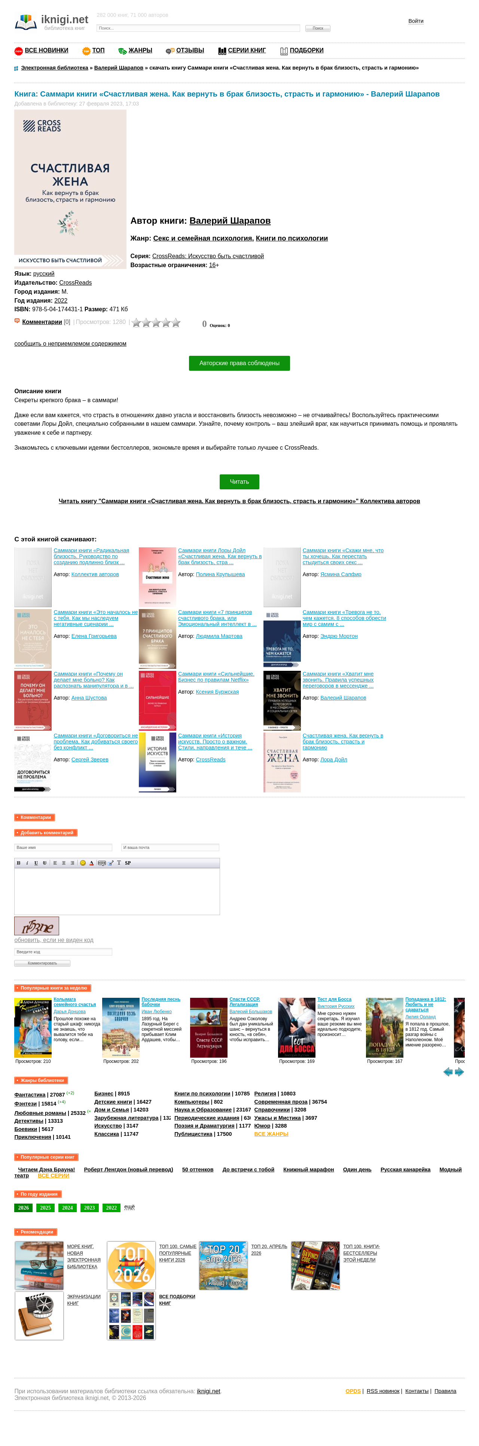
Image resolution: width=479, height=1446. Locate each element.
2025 (45, 1208)
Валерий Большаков (251, 1011)
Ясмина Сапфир (340, 574)
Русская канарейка (406, 1170)
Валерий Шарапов (230, 220)
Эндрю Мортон (339, 636)
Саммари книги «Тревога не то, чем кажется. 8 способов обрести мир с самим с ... (344, 618)
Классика (106, 1134)
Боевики (25, 1129)
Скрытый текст (102, 863)
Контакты (416, 1391)
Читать (239, 482)
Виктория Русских (336, 1006)
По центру (64, 863)
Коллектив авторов (95, 574)
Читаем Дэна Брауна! (46, 1170)
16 (212, 265)
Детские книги (113, 1102)
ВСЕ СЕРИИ (53, 1175)
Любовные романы (40, 1113)
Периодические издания (207, 1118)
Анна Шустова (89, 698)
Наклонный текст (27, 863)
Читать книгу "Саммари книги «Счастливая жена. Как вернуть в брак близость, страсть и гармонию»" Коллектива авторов (239, 501)
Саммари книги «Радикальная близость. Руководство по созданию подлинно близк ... (91, 556)
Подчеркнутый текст (36, 863)
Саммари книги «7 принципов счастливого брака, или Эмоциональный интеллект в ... (217, 618)
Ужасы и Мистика (277, 1118)
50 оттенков (198, 1170)
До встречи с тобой (249, 1170)
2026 (23, 1208)
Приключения (32, 1137)
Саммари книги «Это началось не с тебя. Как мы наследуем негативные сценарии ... (96, 618)
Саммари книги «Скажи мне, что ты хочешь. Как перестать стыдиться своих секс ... (343, 556)
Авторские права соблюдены (239, 363)
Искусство (108, 1126)
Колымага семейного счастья (75, 1002)
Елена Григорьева (94, 636)
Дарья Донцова (70, 1011)
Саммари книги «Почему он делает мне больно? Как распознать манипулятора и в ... (94, 680)
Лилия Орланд (421, 1016)
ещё (129, 1207)
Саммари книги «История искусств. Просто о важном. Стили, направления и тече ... (215, 741)
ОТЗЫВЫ (190, 50)
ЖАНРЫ (140, 50)
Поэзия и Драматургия (204, 1126)
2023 (89, 1208)
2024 (67, 1208)
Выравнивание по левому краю (55, 863)
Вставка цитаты (110, 863)
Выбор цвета (91, 863)
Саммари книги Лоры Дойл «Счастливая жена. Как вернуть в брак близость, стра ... (220, 556)
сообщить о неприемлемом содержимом (70, 343)
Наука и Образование (203, 1110)
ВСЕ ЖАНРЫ (271, 1134)
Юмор (262, 1126)
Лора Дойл (333, 759)
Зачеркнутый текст (44, 863)
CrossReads (75, 282)
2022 (60, 300)
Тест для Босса (335, 999)
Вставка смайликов (83, 863)
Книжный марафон (308, 1170)
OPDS (353, 1391)
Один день (357, 1170)
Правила (445, 1391)
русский (44, 273)
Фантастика (29, 1095)
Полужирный (19, 863)
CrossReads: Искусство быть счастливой (208, 256)
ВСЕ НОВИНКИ (46, 50)
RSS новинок (383, 1391)
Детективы (28, 1121)
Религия (265, 1094)
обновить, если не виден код (53, 940)
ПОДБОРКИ (307, 50)
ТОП (98, 50)
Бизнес (103, 1094)
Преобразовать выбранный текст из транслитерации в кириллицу (119, 863)
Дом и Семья (111, 1110)
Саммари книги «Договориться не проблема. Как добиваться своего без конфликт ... (96, 741)
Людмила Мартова (219, 636)
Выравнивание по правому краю (72, 863)
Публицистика (193, 1134)
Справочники (272, 1110)
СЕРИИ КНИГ (247, 50)
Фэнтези (25, 1104)
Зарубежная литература (126, 1118)
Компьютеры (192, 1102)
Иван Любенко (157, 1011)
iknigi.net (208, 1391)
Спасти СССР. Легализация (245, 1002)
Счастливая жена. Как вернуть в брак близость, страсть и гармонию (343, 741)
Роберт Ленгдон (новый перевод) (128, 1170)
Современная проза (281, 1102)
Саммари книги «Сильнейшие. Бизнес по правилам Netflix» (216, 677)
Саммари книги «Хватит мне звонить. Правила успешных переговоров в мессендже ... (338, 680)
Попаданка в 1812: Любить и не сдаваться (426, 1004)
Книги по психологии (292, 238)
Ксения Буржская (217, 692)
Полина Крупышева (220, 574)
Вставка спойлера (127, 863)
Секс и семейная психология (202, 238)
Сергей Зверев (90, 759)
